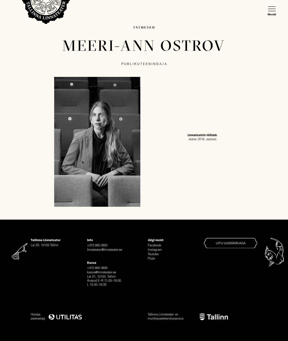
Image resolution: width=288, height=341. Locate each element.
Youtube (153, 254)
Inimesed (144, 27)
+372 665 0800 (97, 268)
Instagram (155, 249)
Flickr (151, 258)
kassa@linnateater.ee (101, 272)
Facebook (154, 245)
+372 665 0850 (97, 245)
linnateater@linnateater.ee (104, 249)
